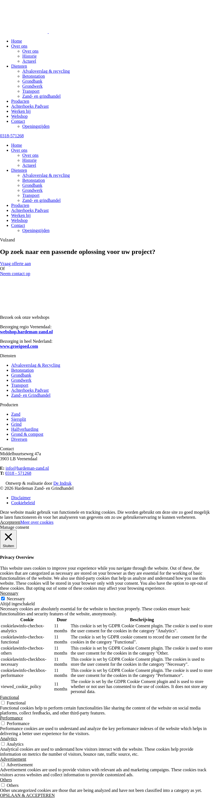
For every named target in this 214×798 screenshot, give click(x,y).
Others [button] (6, 779)
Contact (18, 121)
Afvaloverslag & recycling (46, 71)
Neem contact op (15, 273)
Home (16, 41)
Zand (15, 414)
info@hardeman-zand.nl (27, 468)
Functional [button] (9, 697)
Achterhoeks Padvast (30, 106)
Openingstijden (36, 126)
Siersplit (18, 419)
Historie (29, 56)
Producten (20, 101)
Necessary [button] (9, 593)
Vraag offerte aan (15, 263)
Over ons (19, 46)
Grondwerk (32, 86)
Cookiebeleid (23, 502)
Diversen (19, 439)
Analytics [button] (8, 738)
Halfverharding (24, 429)
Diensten (19, 66)
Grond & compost (27, 434)
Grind (16, 424)
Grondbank (32, 81)
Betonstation (33, 76)
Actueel (29, 61)
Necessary (16, 598)
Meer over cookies (37, 522)
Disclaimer (21, 497)
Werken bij (21, 111)
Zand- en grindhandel (41, 96)
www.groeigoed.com (19, 346)
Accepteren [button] (10, 522)
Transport (31, 91)
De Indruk (63, 483)
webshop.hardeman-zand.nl (26, 331)
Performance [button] (11, 718)
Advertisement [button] (13, 759)
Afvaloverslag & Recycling (35, 365)
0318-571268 (12, 135)
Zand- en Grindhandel (30, 395)
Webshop (19, 116)
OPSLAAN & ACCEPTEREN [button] (27, 795)
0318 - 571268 (18, 473)
